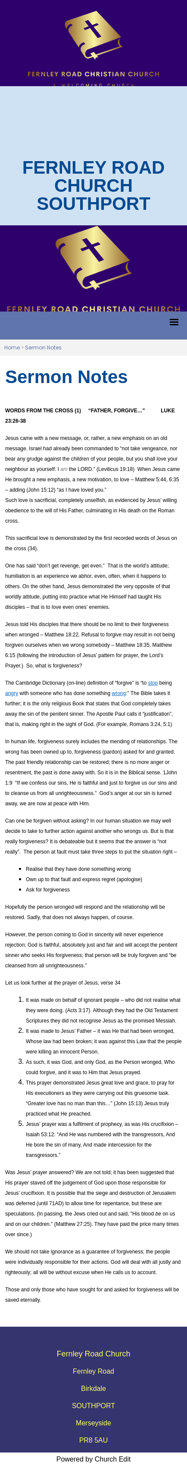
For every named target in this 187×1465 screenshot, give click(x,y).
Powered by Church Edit (93, 1459)
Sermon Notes (43, 347)
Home (12, 347)
